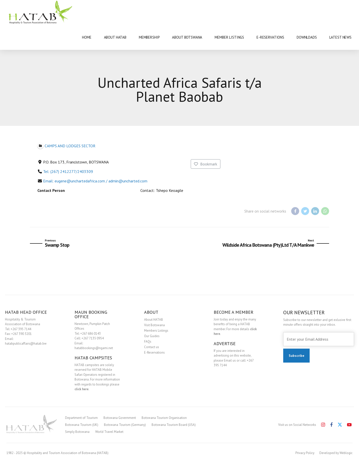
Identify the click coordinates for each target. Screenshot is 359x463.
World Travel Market (109, 432)
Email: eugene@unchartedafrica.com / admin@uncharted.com (95, 180)
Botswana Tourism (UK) (81, 425)
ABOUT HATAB (115, 37)
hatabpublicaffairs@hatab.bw (26, 343)
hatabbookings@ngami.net (94, 348)
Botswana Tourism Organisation (164, 418)
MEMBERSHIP (149, 37)
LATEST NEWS (340, 37)
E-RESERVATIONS (270, 37)
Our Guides (152, 336)
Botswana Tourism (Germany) (125, 425)
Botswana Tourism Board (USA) (174, 425)
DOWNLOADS (307, 37)
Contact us (151, 347)
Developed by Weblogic (336, 453)
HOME (86, 37)
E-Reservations (154, 352)
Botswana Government (119, 418)
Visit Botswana (154, 325)
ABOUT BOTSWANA (187, 37)
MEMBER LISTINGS (229, 37)
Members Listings (156, 330)
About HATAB (153, 319)
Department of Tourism (81, 418)
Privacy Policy (304, 453)
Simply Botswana (77, 432)
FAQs (147, 341)
